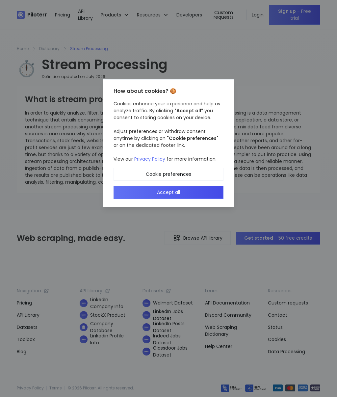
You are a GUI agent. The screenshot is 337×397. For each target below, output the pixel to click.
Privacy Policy (149, 159)
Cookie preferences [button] (168, 174)
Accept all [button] (168, 192)
